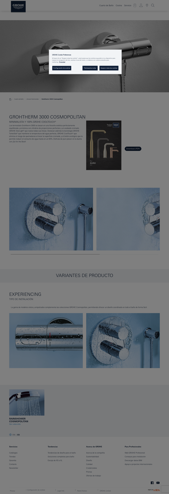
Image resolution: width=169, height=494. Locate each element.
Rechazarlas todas (90, 68)
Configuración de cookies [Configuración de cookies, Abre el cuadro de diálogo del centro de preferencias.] (61, 68)
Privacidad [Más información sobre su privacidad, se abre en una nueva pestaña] (62, 62)
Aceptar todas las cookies (109, 68)
